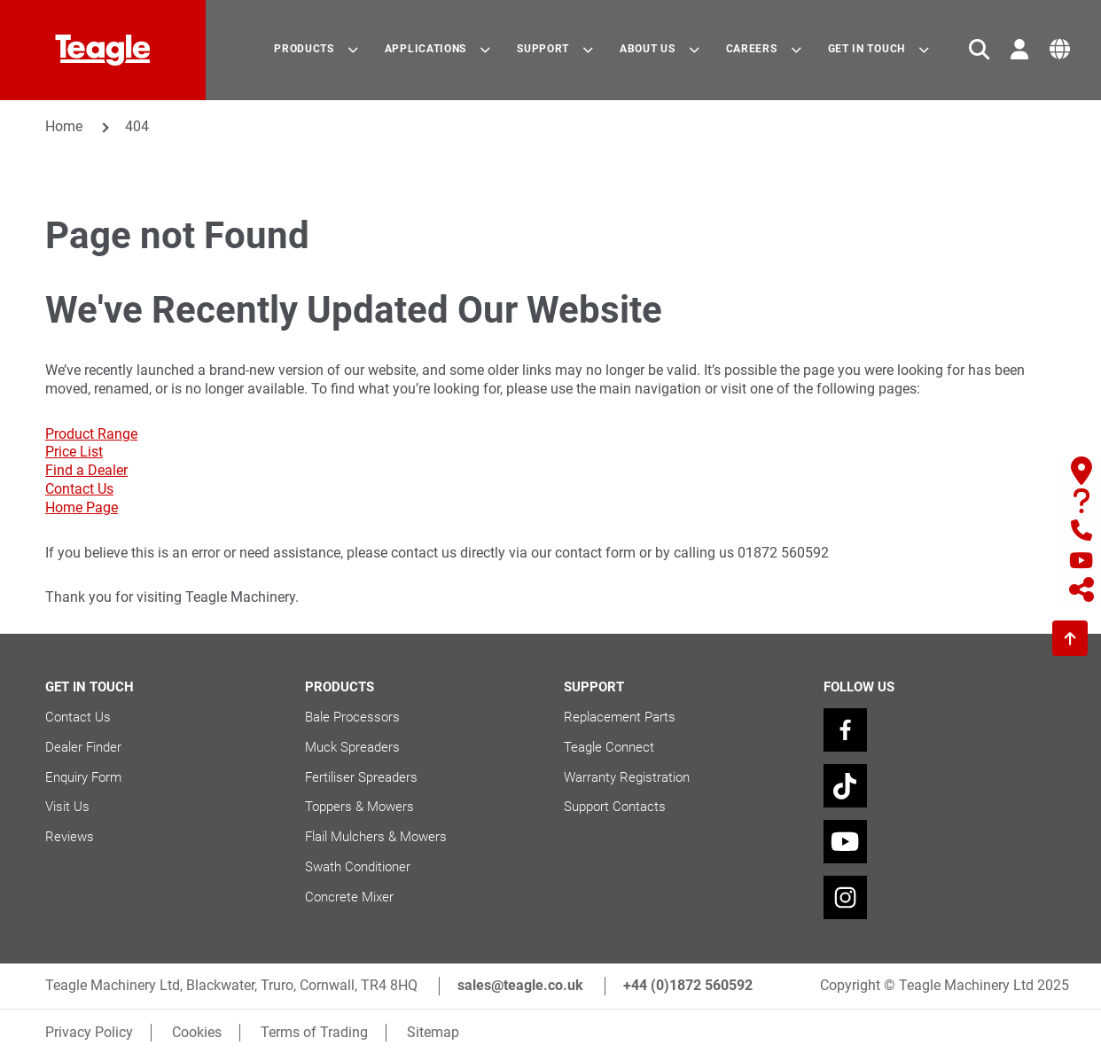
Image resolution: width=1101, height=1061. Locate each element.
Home (63, 126)
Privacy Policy (89, 1037)
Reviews (69, 837)
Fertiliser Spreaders (361, 777)
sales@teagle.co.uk (520, 991)
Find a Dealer (86, 470)
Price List (74, 451)
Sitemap (436, 1037)
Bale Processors (352, 717)
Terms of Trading (316, 1037)
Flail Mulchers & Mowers (376, 837)
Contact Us (79, 488)
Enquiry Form (83, 777)
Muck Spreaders (352, 747)
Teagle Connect (609, 747)
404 (137, 126)
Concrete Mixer (349, 897)
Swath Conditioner (357, 867)
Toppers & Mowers (359, 807)
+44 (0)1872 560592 (688, 991)
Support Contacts (615, 807)
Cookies (198, 1037)
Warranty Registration (627, 777)
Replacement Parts (619, 717)
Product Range (91, 433)
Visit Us (67, 807)
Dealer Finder (83, 747)
